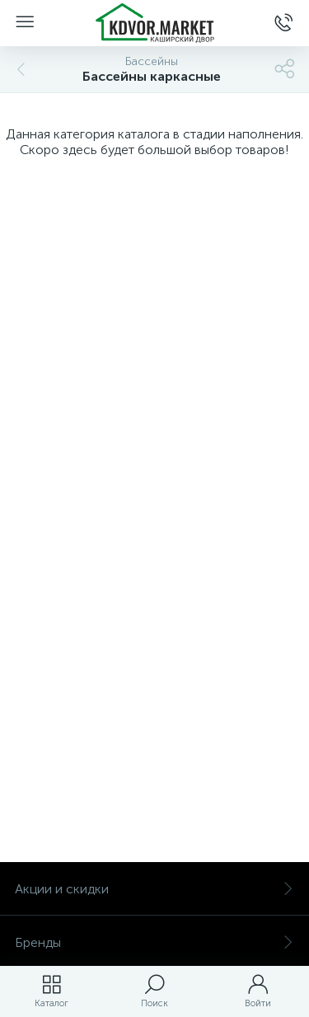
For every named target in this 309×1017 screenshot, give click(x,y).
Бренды (154, 942)
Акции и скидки (154, 889)
